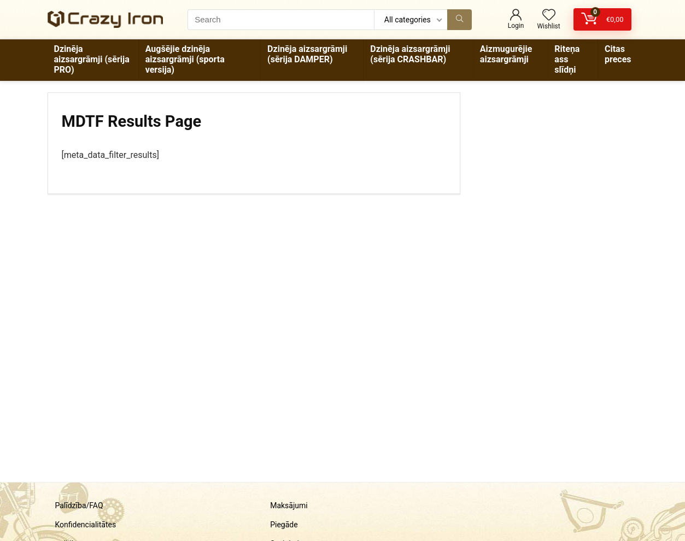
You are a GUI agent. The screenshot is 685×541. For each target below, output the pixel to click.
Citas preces (618, 54)
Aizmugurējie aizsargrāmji (506, 54)
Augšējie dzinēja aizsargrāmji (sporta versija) (185, 59)
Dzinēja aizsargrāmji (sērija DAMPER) (307, 54)
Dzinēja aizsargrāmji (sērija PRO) (92, 59)
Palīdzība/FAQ (79, 505)
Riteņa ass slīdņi (566, 59)
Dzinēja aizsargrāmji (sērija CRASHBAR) (410, 54)
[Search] (459, 19)
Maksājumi (289, 505)
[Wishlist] (548, 15)
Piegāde (283, 524)
